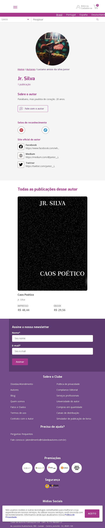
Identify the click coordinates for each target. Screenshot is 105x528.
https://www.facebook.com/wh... (42, 146)
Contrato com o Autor (22, 418)
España (83, 14)
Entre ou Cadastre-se (86, 7)
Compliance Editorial (67, 389)
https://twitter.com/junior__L (40, 164)
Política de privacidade (68, 384)
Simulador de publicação (74, 418)
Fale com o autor (34, 108)
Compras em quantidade (69, 407)
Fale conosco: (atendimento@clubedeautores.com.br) (38, 439)
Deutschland (98, 14)
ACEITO (92, 513)
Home (21, 69)
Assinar (20, 361)
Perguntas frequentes (21, 434)
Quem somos (17, 401)
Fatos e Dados (18, 407)
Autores (30, 69)
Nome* (16, 333)
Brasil (59, 14)
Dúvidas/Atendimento (21, 384)
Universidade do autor (68, 401)
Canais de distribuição (68, 412)
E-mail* (16, 345)
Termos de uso (18, 412)
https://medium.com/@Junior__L (42, 155)
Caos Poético (26, 294)
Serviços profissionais (68, 395)
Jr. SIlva (21, 299)
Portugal (71, 14)
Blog (12, 395)
